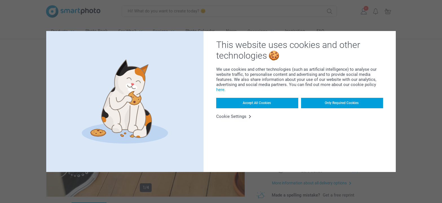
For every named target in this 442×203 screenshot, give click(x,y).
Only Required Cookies (342, 103)
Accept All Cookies (257, 103)
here (220, 89)
